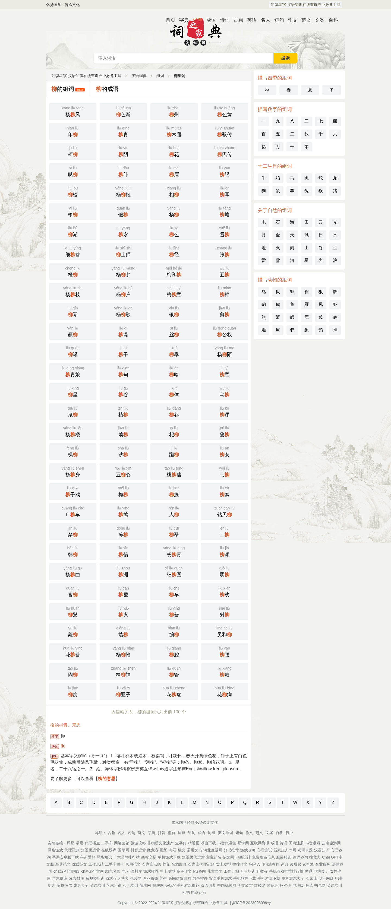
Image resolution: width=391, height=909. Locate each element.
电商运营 (198, 892)
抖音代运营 (226, 843)
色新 (123, 111)
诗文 (141, 833)
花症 (174, 691)
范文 (304, 20)
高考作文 (184, 871)
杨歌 (123, 311)
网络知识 (104, 857)
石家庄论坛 (315, 878)
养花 (166, 864)
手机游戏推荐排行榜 (286, 871)
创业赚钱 (150, 878)
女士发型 (223, 864)
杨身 (72, 471)
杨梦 (123, 271)
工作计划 (231, 871)
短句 (277, 20)
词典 (195, 20)
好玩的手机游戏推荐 (182, 885)
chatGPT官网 (92, 871)
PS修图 (199, 871)
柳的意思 (106, 778)
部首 (171, 833)
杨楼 (72, 431)
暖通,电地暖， (317, 871)
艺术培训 (114, 885)
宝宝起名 (213, 857)
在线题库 (108, 850)
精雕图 (193, 843)
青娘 (72, 371)
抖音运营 (138, 850)
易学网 (243, 843)
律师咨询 (300, 857)
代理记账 (72, 850)
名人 (263, 20)
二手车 (107, 843)
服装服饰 (283, 857)
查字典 (181, 843)
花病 (224, 691)
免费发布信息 (263, 857)
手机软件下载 (244, 878)
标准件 (285, 885)
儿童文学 (214, 871)
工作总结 (96, 864)
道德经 (272, 885)
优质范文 (79, 864)
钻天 (224, 511)
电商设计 (243, 857)
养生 (163, 878)
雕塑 (164, 850)
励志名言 (112, 871)
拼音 (161, 833)
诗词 (222, 20)
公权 (224, 331)
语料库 (136, 871)
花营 (72, 651)
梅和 (174, 271)
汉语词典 (195, 31)
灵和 (224, 631)
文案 (317, 20)
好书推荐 (231, 850)
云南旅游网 (331, 843)
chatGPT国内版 (66, 871)
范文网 (228, 857)
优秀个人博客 (117, 878)
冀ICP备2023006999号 (251, 903)
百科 (331, 20)
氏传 (224, 151)
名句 (131, 833)
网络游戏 (55, 850)
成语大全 (81, 885)
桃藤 (174, 471)
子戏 (72, 491)
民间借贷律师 (179, 878)
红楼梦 (260, 885)
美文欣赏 (245, 885)
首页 (168, 20)
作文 (290, 20)
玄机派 (308, 864)
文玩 (125, 871)
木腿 (174, 131)
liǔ (63, 746)
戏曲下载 (208, 843)
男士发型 (167, 871)
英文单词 (225, 833)
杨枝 (72, 291)
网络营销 (121, 843)
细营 (72, 251)
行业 (289, 833)
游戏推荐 (151, 871)
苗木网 (145, 885)
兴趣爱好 (87, 857)
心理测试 (264, 850)
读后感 (295, 864)
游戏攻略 (248, 850)
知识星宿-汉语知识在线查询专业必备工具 (305, 4)
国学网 (123, 850)
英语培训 (97, 885)
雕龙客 (153, 850)
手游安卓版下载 (65, 857)
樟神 (123, 671)
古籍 (236, 20)
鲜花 (309, 885)
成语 (209, 20)
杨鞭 (123, 651)
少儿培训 (130, 885)
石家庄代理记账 (201, 864)
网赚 (330, 878)
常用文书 (194, 850)
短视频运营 (90, 850)
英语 (250, 20)
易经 (79, 843)
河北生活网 (212, 850)
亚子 (123, 691)
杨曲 (72, 571)
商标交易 (148, 857)
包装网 (135, 878)
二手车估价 (114, 864)
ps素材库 (76, 878)
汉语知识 (321, 850)
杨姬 (123, 191)
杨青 (174, 551)
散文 (181, 850)
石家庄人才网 (284, 850)
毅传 (224, 131)
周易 (70, 843)
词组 (211, 833)
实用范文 (133, 864)
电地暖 (298, 885)
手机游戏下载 (268, 878)
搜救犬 (315, 857)
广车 (72, 511)
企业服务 (322, 864)
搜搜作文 (240, 864)
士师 (123, 251)
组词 (160, 76)
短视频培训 (95, 878)
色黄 (224, 111)
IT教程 (262, 871)
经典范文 (63, 864)
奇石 (172, 850)
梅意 (174, 291)
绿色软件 (200, 878)
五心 (123, 471)
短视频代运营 (193, 857)
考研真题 (305, 850)
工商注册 (296, 843)
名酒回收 (179, 864)
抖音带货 (312, 843)
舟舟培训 (248, 871)
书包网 (320, 885)
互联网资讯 (259, 843)
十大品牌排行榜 (126, 857)
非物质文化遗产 (160, 843)
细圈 (174, 571)
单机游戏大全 (293, 878)
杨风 (72, 111)
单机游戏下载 (169, 857)
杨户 (123, 291)
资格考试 (64, 885)
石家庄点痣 (151, 864)
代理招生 (92, 843)
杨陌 (224, 351)
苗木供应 (59, 878)
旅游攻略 (138, 843)
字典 (182, 20)
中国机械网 (226, 885)
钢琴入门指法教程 (264, 864)
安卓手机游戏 (220, 878)
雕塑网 (158, 885)
